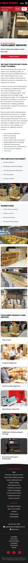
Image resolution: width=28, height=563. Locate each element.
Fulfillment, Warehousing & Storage (12, 433)
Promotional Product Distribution (10, 458)
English (22, 3)
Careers (14, 511)
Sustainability (14, 517)
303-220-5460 (4, 10)
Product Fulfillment (9, 363)
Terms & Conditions (14, 541)
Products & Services (8, 43)
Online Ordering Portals (14, 480)
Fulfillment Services (14, 496)
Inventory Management (11, 386)
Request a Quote (18, 9)
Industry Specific (14, 498)
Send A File (24, 9)
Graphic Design (14, 482)
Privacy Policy (14, 539)
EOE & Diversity (14, 545)
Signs (14, 472)
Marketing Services (14, 485)
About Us (14, 503)
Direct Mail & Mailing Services (14, 477)
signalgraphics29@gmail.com (14, 527)
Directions (14, 529)
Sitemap (14, 547)
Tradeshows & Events (14, 488)
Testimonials (14, 514)
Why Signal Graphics (14, 506)
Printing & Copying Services (14, 475)
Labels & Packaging (14, 490)
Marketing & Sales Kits (10, 409)
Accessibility (14, 536)
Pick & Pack (6, 340)
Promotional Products (14, 493)
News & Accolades (14, 509)
